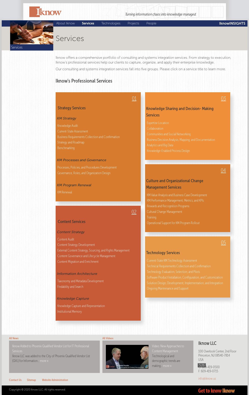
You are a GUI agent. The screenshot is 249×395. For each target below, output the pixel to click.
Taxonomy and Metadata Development (80, 281)
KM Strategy (66, 118)
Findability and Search (70, 287)
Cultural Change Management (164, 212)
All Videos (107, 338)
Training (151, 217)
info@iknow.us (207, 378)
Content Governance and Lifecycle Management (86, 256)
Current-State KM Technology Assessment (172, 260)
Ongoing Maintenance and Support (167, 288)
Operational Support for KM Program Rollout (173, 223)
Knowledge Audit (67, 126)
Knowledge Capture (73, 298)
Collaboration (155, 128)
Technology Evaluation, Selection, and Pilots (173, 272)
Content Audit (65, 239)
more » (44, 361)
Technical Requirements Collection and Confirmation (179, 266)
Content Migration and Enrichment (78, 262)
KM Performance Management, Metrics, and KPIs (175, 200)
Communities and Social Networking (169, 134)
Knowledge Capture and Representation (81, 306)
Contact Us (15, 380)
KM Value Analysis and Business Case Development (177, 195)
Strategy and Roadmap (70, 142)
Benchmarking (66, 148)
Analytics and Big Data (160, 145)
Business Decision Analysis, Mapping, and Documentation (181, 140)
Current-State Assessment (72, 131)
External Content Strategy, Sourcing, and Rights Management (93, 250)
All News (14, 338)
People (151, 23)
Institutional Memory (69, 311)
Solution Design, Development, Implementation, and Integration (185, 283)
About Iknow (66, 23)
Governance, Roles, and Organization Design (83, 173)
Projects (134, 23)
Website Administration (55, 380)
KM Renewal (64, 192)
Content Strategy (70, 232)
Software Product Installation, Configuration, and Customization (185, 277)
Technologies (111, 23)
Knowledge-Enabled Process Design (168, 151)
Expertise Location (158, 123)
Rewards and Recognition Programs (168, 206)
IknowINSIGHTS (232, 23)
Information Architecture (77, 274)
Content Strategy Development (76, 245)
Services (88, 23)
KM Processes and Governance (81, 160)
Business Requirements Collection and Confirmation (88, 137)
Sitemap (31, 380)
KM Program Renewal (74, 185)
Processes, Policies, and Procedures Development (87, 167)
